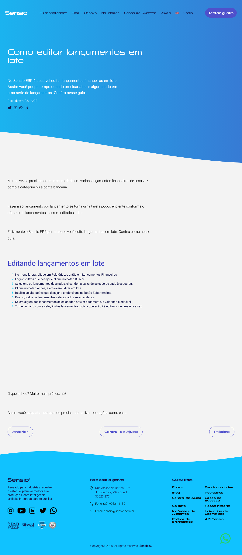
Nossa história (217, 505)
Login (188, 13)
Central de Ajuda (121, 432)
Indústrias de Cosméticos (216, 512)
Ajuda (166, 13)
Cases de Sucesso (213, 499)
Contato (179, 505)
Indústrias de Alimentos (183, 512)
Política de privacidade (182, 520)
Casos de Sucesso (140, 13)
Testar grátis (220, 13)
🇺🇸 (177, 13)
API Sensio (214, 519)
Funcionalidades (53, 13)
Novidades (110, 13)
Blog (75, 13)
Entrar (177, 487)
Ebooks (90, 13)
